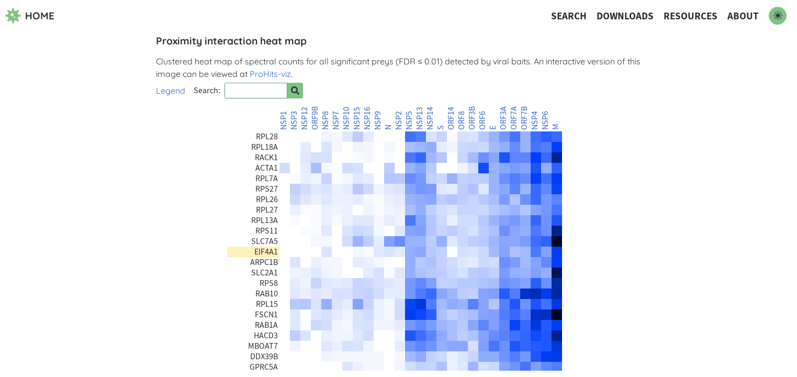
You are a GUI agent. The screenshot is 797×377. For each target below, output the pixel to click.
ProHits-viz (270, 74)
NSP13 (419, 118)
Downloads (625, 16)
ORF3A (503, 118)
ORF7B (524, 118)
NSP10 (346, 118)
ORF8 (461, 120)
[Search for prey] (295, 90)
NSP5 (409, 120)
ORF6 (482, 120)
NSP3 (294, 120)
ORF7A (514, 118)
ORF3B (472, 118)
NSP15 (357, 118)
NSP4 (535, 120)
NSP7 (336, 120)
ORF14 (451, 118)
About (743, 16)
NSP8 (325, 120)
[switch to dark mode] (778, 16)
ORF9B (315, 118)
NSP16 (367, 118)
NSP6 (545, 120)
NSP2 (399, 120)
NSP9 (378, 120)
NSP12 (304, 118)
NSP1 (283, 120)
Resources (690, 16)
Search (569, 16)
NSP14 (430, 118)
